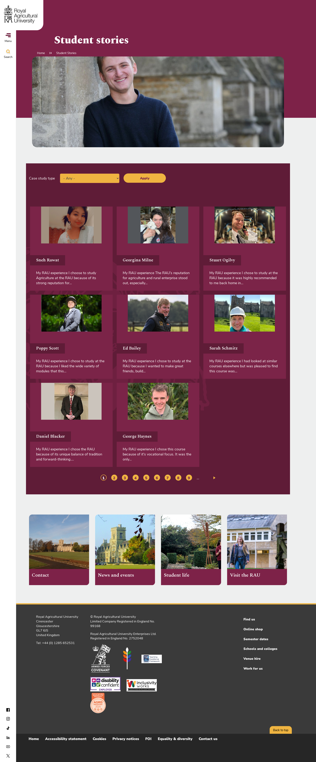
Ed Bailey (132, 348)
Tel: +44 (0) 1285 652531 (55, 643)
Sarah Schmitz (223, 348)
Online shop (253, 629)
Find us (249, 619)
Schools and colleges (260, 649)
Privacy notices (125, 738)
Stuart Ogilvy (222, 260)
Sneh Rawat (47, 260)
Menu (8, 38)
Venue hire (252, 659)
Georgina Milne (138, 260)
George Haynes (137, 436)
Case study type (42, 178)
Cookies (99, 738)
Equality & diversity (175, 738)
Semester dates (255, 639)
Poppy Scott (47, 348)
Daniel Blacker (50, 436)
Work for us (253, 668)
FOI (148, 738)
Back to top (280, 730)
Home (41, 53)
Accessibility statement (65, 738)
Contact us (208, 738)
